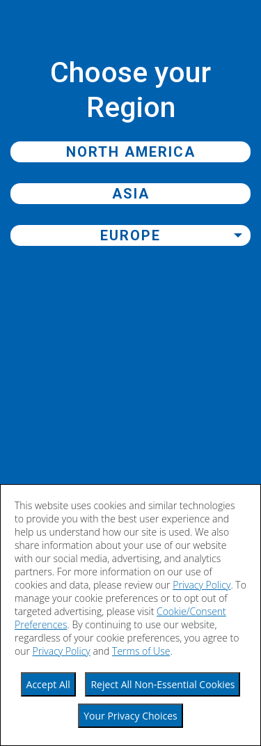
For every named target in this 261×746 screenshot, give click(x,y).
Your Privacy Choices (130, 715)
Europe (130, 235)
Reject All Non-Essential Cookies (162, 684)
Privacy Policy (201, 584)
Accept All (48, 684)
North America (131, 151)
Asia (131, 193)
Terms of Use (141, 651)
